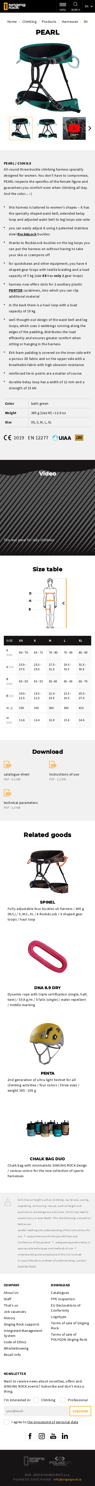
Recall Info (12, 1354)
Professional (78, 1400)
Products (49, 21)
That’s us (11, 1305)
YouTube (53, 1436)
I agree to (44, 1422)
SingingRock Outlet (34, 1461)
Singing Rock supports (21, 1324)
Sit (86, 21)
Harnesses (70, 21)
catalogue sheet (16, 774)
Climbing (29, 21)
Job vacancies (15, 1311)
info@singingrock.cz (67, 1479)
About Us (11, 1292)
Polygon (60, 1461)
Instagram (42, 1436)
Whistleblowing (16, 1348)
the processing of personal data (52, 1422)
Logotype (58, 1316)
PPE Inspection (63, 1299)
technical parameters (21, 802)
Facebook (30, 1436)
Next (89, 128)
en (87, 6)
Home (12, 21)
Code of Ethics (15, 1342)
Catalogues (60, 1292)
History (9, 1318)
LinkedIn (65, 1436)
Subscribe (80, 1411)
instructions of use (64, 774)
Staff (7, 1299)
